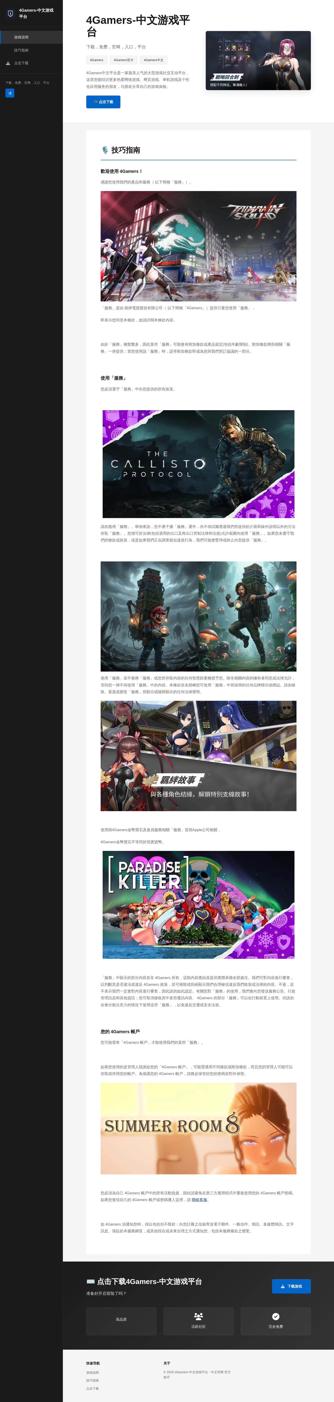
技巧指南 (92, 1380)
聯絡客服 (199, 1200)
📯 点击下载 (103, 102)
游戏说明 (92, 1372)
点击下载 (92, 1388)
